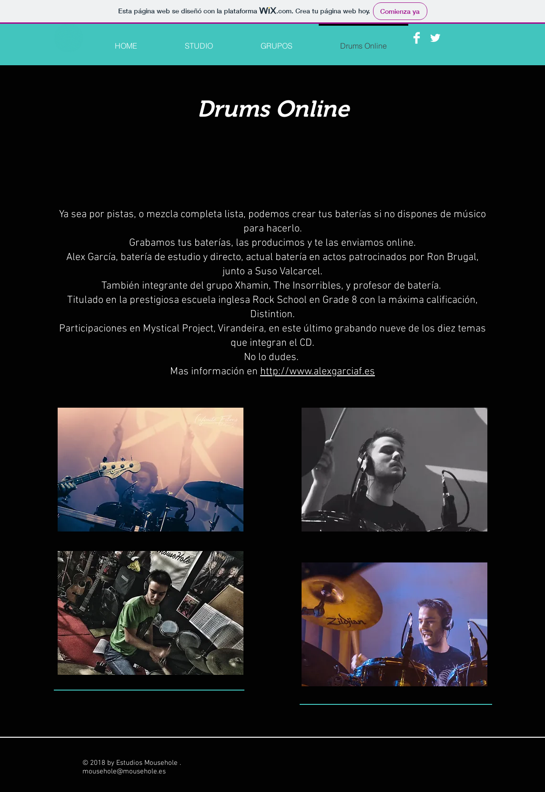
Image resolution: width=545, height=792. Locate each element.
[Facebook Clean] (417, 38)
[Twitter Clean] (435, 38)
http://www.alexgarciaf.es (317, 371)
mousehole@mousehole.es (124, 771)
